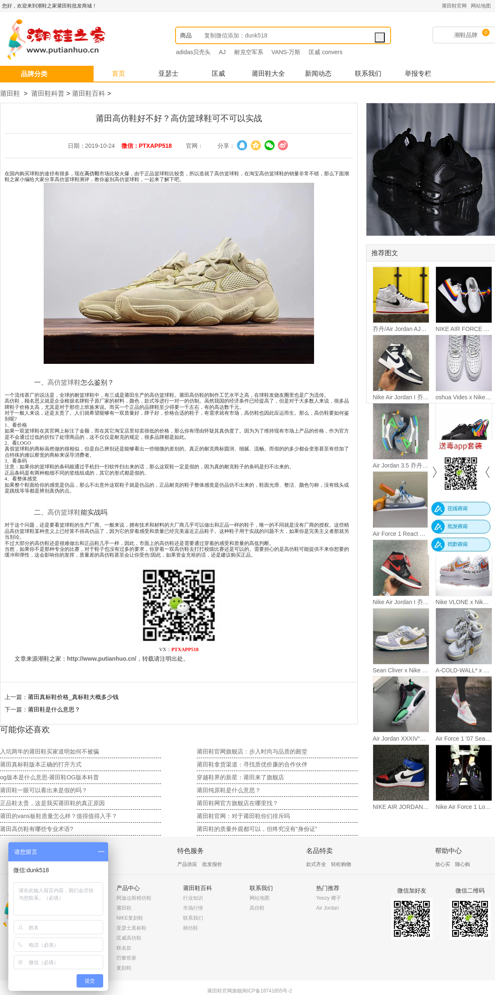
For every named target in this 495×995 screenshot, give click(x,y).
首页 (118, 73)
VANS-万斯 (286, 52)
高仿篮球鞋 (64, 382)
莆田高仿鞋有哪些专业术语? (36, 829)
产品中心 (128, 888)
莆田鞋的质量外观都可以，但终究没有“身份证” (257, 829)
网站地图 (481, 6)
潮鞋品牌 (466, 35)
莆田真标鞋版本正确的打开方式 (41, 764)
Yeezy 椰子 (328, 898)
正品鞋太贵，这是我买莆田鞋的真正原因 (52, 803)
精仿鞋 (190, 928)
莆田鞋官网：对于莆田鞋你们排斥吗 (243, 816)
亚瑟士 (168, 73)
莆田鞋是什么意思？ (54, 709)
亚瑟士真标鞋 (131, 928)
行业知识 (193, 898)
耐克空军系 (248, 52)
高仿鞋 (257, 908)
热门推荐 (327, 888)
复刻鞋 (123, 968)
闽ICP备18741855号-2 (267, 991)
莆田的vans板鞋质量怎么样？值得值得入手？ (58, 816)
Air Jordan (327, 908)
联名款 (123, 948)
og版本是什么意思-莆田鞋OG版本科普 (49, 777)
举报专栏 (418, 73)
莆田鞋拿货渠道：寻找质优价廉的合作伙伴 (252, 764)
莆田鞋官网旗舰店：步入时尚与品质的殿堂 (252, 751)
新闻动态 (318, 73)
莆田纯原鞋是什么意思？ (229, 790)
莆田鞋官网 (454, 6)
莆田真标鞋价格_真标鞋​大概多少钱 (73, 697)
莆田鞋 (10, 93)
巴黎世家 (126, 958)
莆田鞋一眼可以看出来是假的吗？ (43, 790)
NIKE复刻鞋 (129, 918)
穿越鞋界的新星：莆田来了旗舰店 (240, 777)
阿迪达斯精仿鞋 (133, 898)
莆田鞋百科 (88, 93)
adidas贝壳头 (193, 52)
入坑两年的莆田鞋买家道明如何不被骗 (49, 751)
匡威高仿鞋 (128, 938)
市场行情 (193, 908)
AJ (222, 52)
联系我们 (368, 73)
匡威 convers (325, 52)
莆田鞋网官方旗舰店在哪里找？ (237, 803)
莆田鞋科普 (47, 93)
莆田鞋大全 (268, 73)
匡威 (218, 73)
